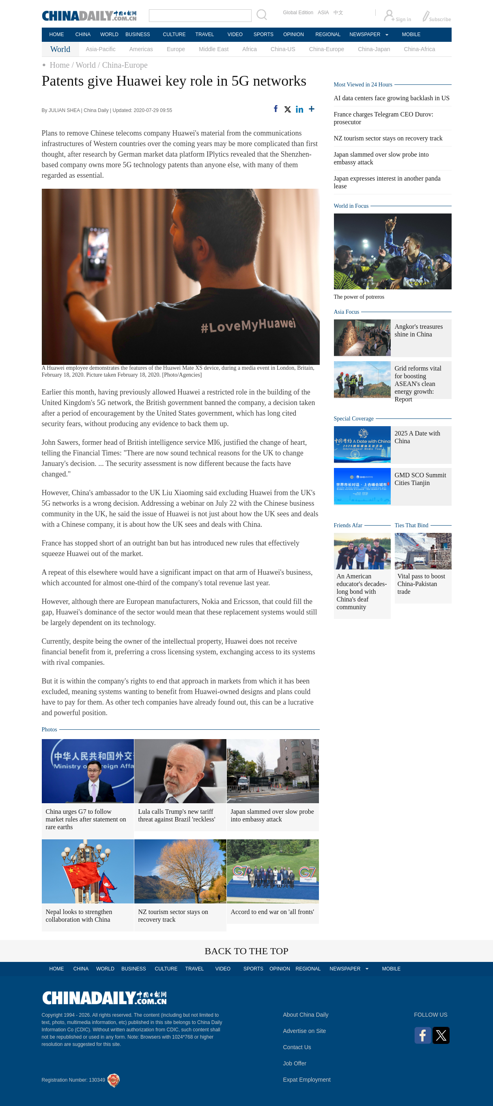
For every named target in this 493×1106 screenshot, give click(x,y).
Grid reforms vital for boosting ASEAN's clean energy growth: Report (418, 384)
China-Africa (419, 49)
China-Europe (326, 49)
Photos (49, 730)
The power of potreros (359, 297)
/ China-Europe (123, 64)
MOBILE (411, 34)
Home (60, 64)
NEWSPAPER (365, 34)
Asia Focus (347, 312)
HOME (57, 34)
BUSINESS (137, 34)
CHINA (82, 34)
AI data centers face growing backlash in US (392, 98)
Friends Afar (348, 525)
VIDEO (235, 34)
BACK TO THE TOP (246, 951)
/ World (83, 64)
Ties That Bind (411, 525)
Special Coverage (354, 419)
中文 (338, 12)
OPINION (293, 34)
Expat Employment (307, 1079)
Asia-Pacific (101, 49)
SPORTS (263, 34)
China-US (283, 49)
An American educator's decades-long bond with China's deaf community (362, 591)
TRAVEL (205, 34)
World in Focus (351, 206)
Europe (176, 49)
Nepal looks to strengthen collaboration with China (79, 915)
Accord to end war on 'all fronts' (272, 911)
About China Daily (306, 1014)
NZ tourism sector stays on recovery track (173, 915)
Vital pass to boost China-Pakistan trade (422, 584)
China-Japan (374, 49)
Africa (249, 49)
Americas (141, 49)
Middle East (213, 49)
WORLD (109, 34)
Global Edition (298, 12)
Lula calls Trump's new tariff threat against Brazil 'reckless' (176, 815)
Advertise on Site (304, 1031)
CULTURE (174, 34)
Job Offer (294, 1063)
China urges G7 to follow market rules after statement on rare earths (86, 819)
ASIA (323, 12)
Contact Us (297, 1047)
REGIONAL (327, 34)
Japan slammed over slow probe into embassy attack (272, 815)
